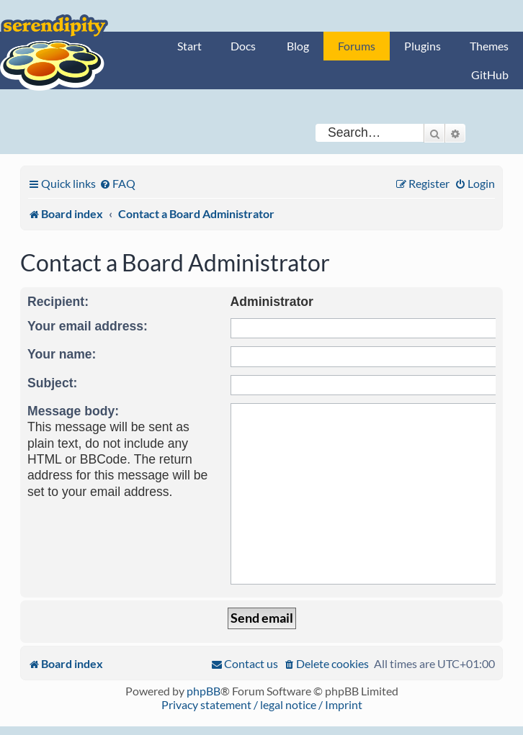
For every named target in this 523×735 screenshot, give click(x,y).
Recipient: (58, 301)
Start (189, 46)
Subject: (52, 383)
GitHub (490, 74)
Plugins (422, 46)
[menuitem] (117, 183)
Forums (356, 46)
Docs (243, 46)
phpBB (203, 691)
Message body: (73, 411)
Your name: (61, 354)
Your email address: (87, 326)
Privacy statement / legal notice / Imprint (261, 704)
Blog (298, 46)
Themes (489, 46)
